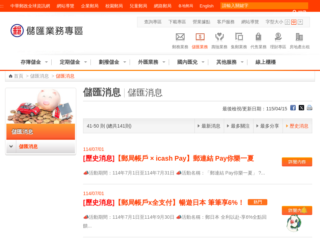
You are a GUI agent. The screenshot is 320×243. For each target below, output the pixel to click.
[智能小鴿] (293, 223)
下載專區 (177, 22)
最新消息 (211, 126)
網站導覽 (65, 6)
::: (2, 6)
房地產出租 (300, 39)
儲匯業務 (200, 39)
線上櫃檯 (266, 62)
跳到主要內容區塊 (3, 3)
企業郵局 (90, 6)
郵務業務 (180, 39)
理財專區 (278, 39)
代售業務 (258, 39)
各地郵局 (185, 6)
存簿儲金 (31, 62)
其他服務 (226, 62)
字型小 (287, 22)
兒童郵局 (138, 6)
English (207, 6)
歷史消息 (299, 126)
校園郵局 (114, 6)
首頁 (18, 76)
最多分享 (269, 126)
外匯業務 (148, 62)
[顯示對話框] (304, 210)
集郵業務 (239, 39)
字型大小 (274, 22)
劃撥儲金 (109, 62)
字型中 (293, 22)
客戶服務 (226, 22)
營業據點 (201, 22)
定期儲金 (70, 62)
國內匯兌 (187, 62)
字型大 (300, 22)
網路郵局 (162, 6)
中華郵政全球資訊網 (30, 6)
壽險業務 (219, 39)
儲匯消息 (39, 76)
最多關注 (240, 126)
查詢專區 (153, 22)
